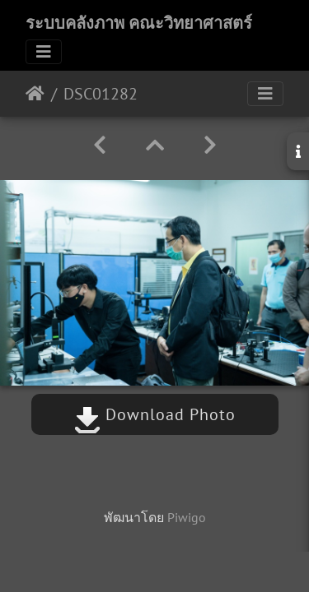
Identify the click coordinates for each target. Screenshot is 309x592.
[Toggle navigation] (44, 51)
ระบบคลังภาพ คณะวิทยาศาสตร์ (139, 23)
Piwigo (186, 517)
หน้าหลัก (35, 93)
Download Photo (155, 414)
